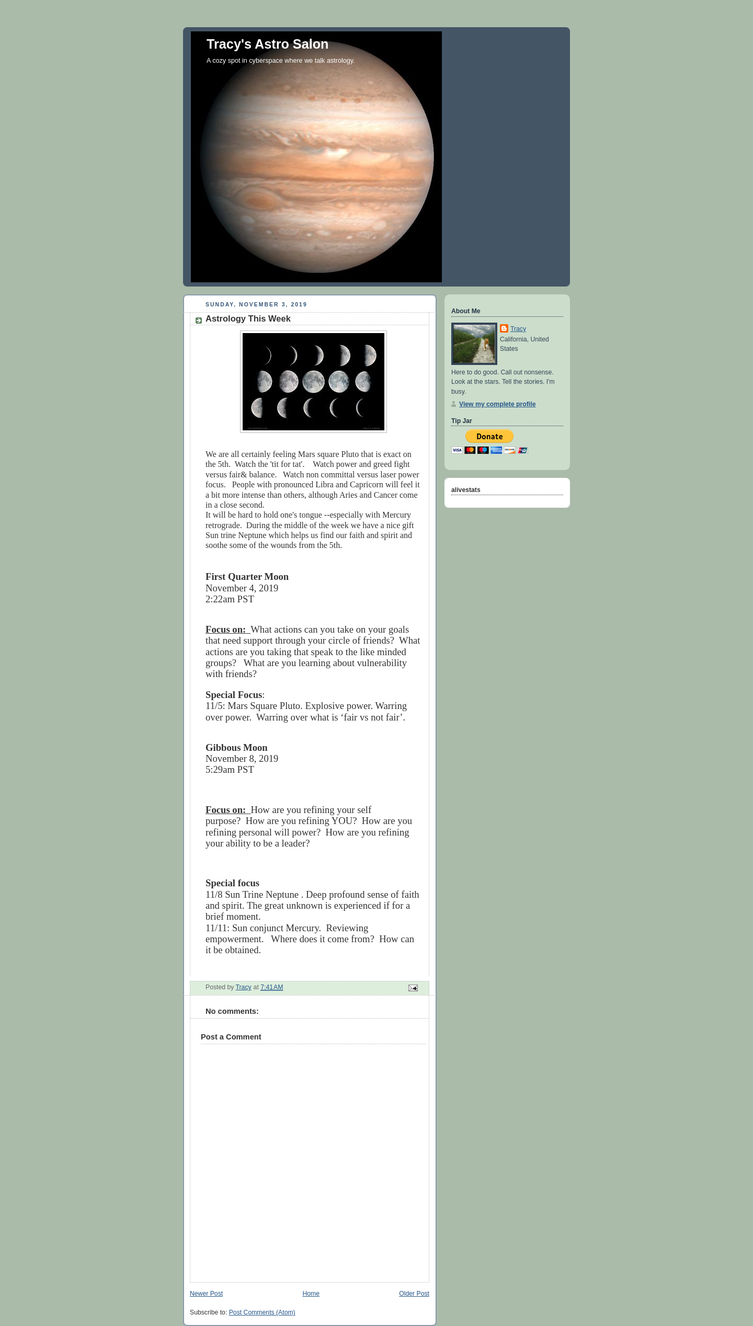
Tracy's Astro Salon (268, 44)
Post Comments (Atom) (262, 1312)
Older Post (414, 1293)
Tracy (518, 329)
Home (311, 1293)
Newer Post (206, 1293)
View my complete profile (497, 404)
